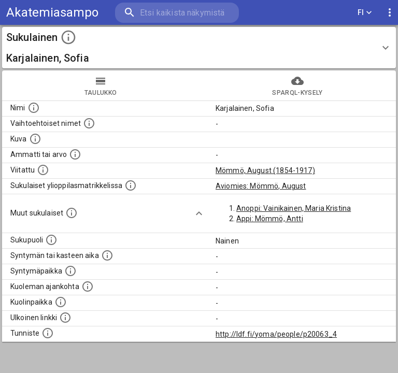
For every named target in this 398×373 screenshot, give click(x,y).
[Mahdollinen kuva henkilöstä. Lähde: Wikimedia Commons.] (35, 139)
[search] (177, 13)
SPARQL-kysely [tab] (297, 85)
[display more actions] (389, 13)
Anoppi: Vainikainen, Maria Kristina (293, 208)
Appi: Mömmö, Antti (269, 218)
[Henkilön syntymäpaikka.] (70, 271)
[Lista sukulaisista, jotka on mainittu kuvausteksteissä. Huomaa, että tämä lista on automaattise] (71, 213)
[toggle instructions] (68, 37)
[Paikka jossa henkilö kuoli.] (60, 302)
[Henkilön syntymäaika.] (107, 255)
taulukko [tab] (100, 85)
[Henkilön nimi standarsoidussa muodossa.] (33, 107)
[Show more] (199, 213)
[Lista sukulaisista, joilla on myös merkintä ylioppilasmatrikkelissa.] (130, 185)
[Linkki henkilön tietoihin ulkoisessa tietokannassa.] (65, 317)
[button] (199, 47)
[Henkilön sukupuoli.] (51, 240)
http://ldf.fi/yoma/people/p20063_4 (276, 334)
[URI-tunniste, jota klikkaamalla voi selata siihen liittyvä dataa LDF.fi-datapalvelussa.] (47, 333)
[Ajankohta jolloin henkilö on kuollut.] (87, 286)
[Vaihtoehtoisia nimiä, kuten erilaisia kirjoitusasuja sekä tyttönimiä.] (89, 123)
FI (365, 12)
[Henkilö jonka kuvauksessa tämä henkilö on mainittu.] (43, 170)
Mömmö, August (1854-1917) (265, 170)
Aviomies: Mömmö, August (261, 186)
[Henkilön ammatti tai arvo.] (75, 154)
